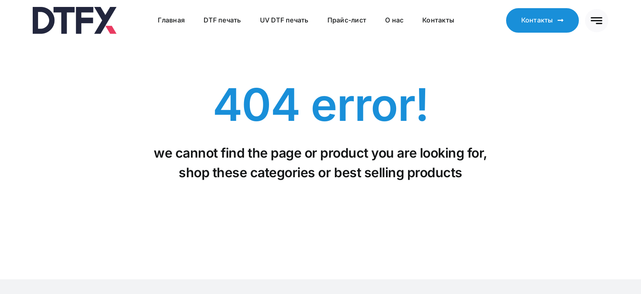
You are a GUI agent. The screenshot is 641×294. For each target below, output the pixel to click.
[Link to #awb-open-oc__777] (596, 20)
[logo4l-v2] (75, 10)
